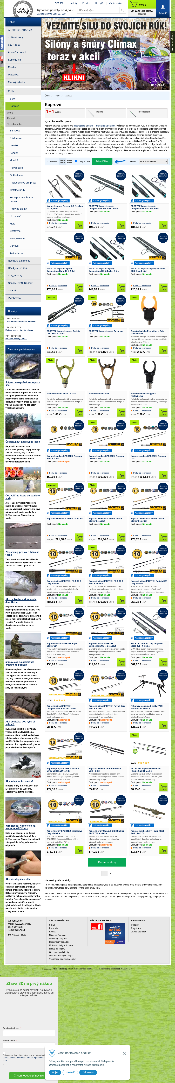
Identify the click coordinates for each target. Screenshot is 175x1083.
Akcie (10, 112)
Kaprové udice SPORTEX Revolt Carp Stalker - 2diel (107, 707)
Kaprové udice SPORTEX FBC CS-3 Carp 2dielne (64, 582)
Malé (12, 223)
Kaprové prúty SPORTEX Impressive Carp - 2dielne (64, 832)
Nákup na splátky (57, 949)
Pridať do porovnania (58, 223)
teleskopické (79, 126)
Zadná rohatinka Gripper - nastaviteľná (143, 394)
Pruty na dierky (18, 208)
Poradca (86, 3)
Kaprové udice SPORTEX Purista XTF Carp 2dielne (149, 582)
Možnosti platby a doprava (61, 945)
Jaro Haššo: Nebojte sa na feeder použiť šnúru (20, 827)
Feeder (12, 67)
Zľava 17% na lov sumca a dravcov (21, 321)
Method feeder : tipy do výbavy (19, 330)
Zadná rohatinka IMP (99, 393)
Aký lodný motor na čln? (19, 781)
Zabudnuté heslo (138, 932)
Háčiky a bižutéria (18, 268)
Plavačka (13, 74)
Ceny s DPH (84, 161)
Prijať (55, 1072)
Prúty (11, 91)
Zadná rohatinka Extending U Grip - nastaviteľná (148, 332)
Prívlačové (16, 138)
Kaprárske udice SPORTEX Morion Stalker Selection (147, 519)
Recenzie (53, 928)
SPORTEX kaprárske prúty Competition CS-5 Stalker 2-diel (104, 270)
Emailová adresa (11, 1028)
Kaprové (14, 105)
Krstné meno (9, 1040)
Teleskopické (14, 124)
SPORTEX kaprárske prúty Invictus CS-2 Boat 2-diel (148, 270)
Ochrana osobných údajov (61, 955)
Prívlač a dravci (17, 52)
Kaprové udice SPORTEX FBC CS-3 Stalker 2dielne (106, 582)
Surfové (14, 245)
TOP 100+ (60, 3)
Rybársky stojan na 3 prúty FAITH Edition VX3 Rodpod (147, 707)
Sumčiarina (14, 59)
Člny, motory (15, 275)
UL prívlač (15, 216)
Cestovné (15, 230)
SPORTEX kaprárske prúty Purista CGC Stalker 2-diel (63, 332)
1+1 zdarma (16, 253)
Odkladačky (16, 175)
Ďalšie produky (107, 862)
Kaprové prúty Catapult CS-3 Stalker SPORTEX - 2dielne (106, 832)
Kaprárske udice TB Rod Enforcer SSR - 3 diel (105, 769)
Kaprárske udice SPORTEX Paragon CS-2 (148, 457)
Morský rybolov (16, 82)
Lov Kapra (14, 44)
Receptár (99, 3)
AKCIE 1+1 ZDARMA (20, 30)
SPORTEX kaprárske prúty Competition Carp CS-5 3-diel (145, 207)
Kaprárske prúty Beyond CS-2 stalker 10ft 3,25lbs (65, 207)
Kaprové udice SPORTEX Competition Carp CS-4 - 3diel (61, 707)
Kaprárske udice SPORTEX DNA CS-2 (65, 518)
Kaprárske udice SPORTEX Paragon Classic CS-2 (106, 457)
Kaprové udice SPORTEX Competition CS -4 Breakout (102, 644)
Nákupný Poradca (57, 935)
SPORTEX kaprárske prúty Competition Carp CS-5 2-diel (61, 270)
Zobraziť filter (102, 161)
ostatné (12, 290)
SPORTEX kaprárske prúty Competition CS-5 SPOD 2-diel (103, 207)
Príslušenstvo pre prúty (23, 182)
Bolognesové (17, 238)
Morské (14, 160)
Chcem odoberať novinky (29, 1075)
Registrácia (136, 928)
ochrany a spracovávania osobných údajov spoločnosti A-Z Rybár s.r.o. (29, 1057)
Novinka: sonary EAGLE (16, 339)
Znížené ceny (15, 37)
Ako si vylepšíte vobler (18, 879)
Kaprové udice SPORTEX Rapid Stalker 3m (62, 644)
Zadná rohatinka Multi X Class (61, 393)
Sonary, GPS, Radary (20, 283)
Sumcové (15, 130)
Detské (14, 145)
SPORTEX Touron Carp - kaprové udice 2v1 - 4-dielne (147, 644)
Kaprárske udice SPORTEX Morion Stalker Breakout (105, 519)
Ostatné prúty (17, 189)
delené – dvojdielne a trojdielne (101, 126)
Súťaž (52, 925)
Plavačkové (16, 167)
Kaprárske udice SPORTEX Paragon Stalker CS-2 (64, 457)
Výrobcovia (14, 298)
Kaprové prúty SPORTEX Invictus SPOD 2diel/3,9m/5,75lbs (63, 769)
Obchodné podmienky (59, 952)
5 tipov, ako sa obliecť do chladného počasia (19, 663)
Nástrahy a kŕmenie (19, 260)
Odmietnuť (88, 1072)
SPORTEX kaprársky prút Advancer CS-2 (106, 332)
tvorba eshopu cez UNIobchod (87, 969)
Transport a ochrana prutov (21, 199)
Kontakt (52, 932)
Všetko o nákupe (116, 3)
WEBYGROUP (127, 969)
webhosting (105, 969)
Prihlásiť (135, 925)
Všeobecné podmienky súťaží (62, 959)
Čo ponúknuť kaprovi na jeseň (22, 441)
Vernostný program (57, 938)
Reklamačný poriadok (59, 942)
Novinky (73, 3)
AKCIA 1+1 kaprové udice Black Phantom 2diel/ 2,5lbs (146, 769)
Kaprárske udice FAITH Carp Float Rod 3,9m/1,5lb (147, 832)
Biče (12, 98)
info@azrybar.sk (15, 927)
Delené (11, 118)
